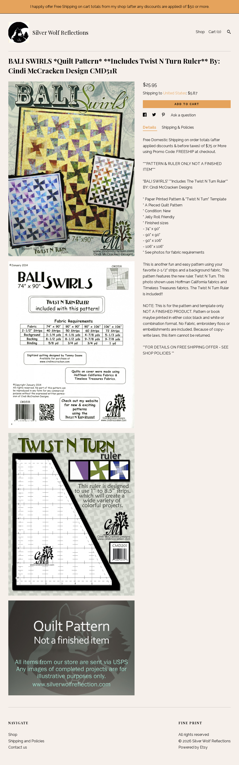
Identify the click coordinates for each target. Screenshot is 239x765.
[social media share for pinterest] (164, 115)
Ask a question (183, 115)
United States (174, 93)
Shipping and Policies (26, 741)
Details (150, 127)
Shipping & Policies (178, 127)
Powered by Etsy (193, 747)
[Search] (229, 32)
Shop (200, 32)
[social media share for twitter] (154, 115)
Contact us (17, 747)
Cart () (214, 32)
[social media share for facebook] (145, 115)
